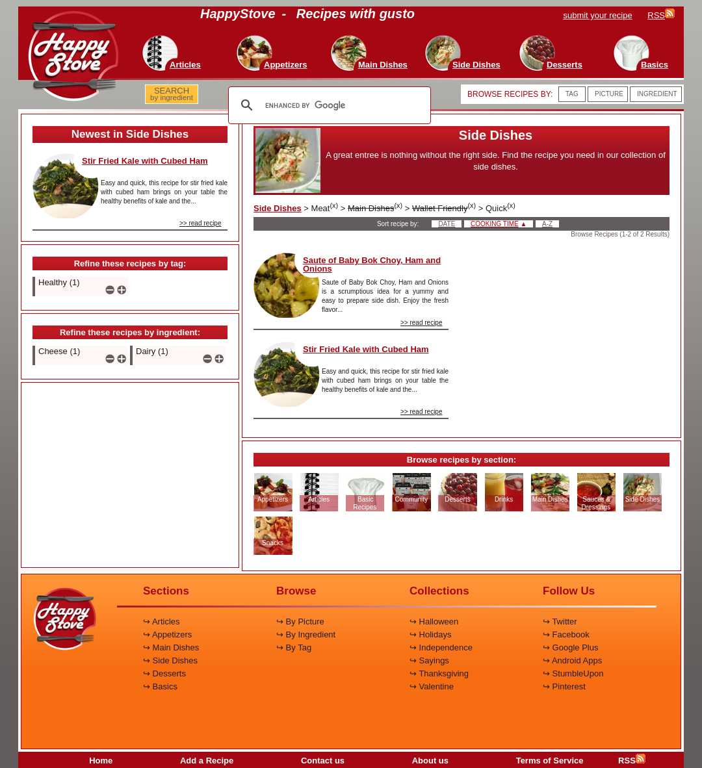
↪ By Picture (300, 621)
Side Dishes (278, 208)
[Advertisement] (130, 475)
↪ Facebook (566, 634)
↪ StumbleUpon (573, 673)
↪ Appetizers (167, 634)
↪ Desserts (164, 673)
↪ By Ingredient (305, 634)
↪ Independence (441, 647)
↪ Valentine (432, 686)
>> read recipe (200, 223)
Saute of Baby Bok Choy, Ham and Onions (372, 264)
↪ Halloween (434, 621)
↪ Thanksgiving (439, 673)
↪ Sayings (429, 660)
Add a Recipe (206, 760)
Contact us (322, 760)
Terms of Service (550, 760)
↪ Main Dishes (171, 647)
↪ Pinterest (564, 686)
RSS (631, 760)
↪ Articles (161, 621)
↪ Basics (160, 686)
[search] (327, 105)
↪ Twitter (560, 621)
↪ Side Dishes (170, 660)
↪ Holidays (430, 634)
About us (430, 760)
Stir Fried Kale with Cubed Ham (145, 161)
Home (100, 760)
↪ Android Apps (572, 660)
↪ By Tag (293, 647)
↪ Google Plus (570, 647)
